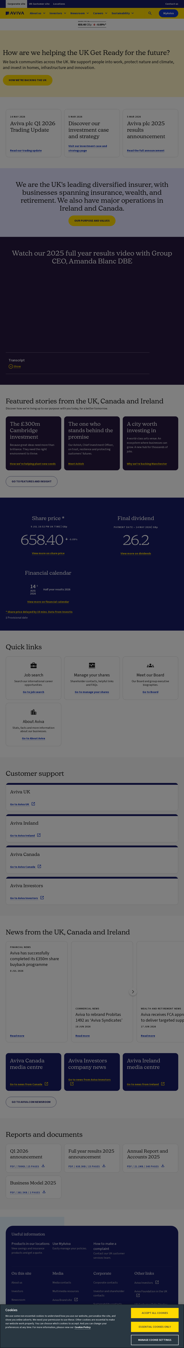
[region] (92, 1326)
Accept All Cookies (155, 1313)
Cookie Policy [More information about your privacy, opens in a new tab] (83, 1327)
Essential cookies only (155, 1327)
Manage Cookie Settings (154, 1340)
